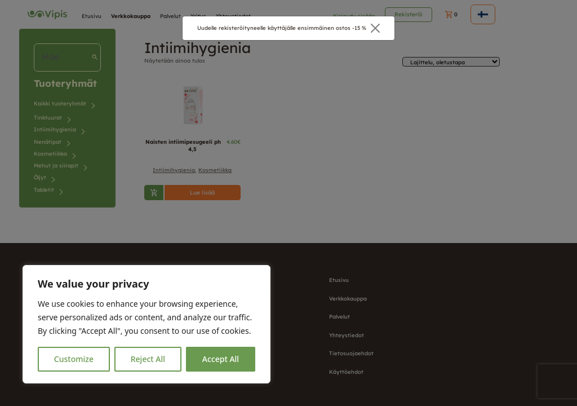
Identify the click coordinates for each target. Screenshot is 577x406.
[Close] (375, 28)
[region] (146, 324)
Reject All (148, 359)
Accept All (220, 359)
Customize (74, 359)
